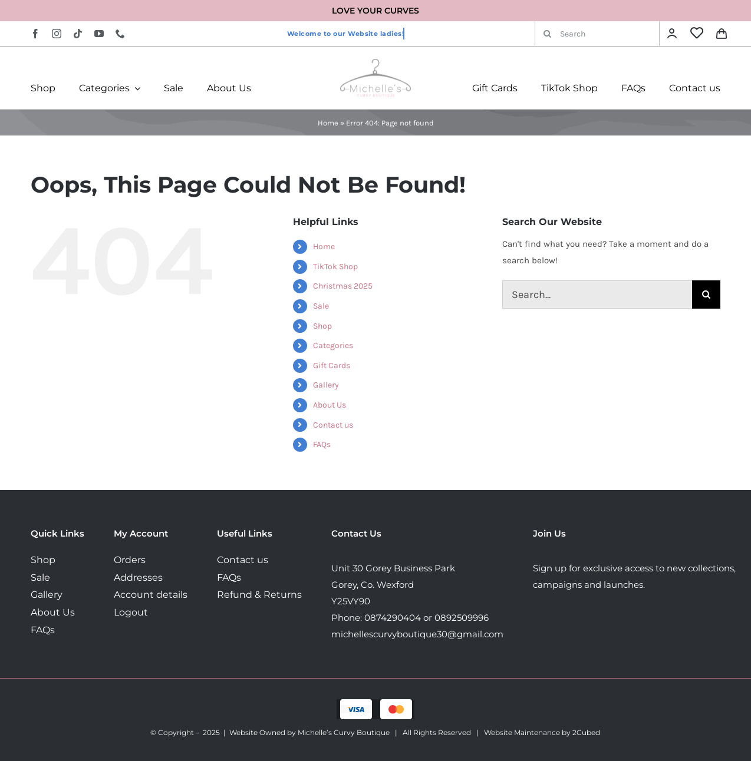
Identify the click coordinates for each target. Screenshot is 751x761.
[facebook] (35, 33)
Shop (322, 326)
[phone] (120, 33)
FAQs (322, 444)
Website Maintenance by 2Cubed (542, 732)
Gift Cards (331, 365)
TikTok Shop (335, 267)
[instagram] (56, 33)
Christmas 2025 (343, 286)
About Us (329, 405)
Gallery (326, 385)
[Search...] (597, 294)
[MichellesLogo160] (375, 63)
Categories (333, 345)
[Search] (597, 33)
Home (328, 122)
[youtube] (99, 33)
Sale (321, 306)
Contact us (333, 425)
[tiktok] (78, 33)
